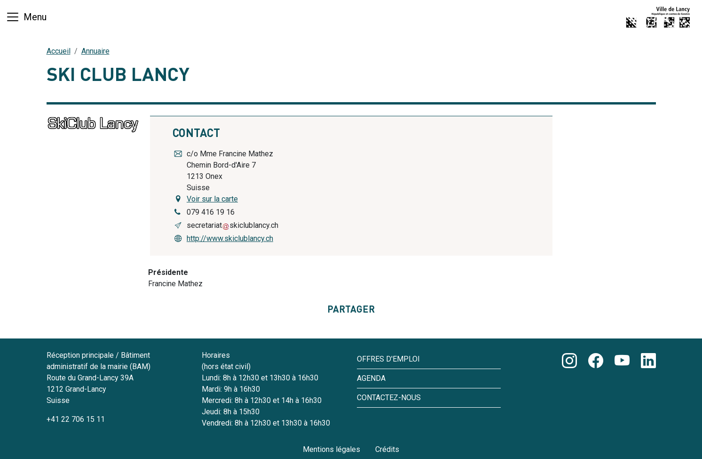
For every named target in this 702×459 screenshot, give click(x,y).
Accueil (59, 51)
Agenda (371, 378)
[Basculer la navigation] (26, 17)
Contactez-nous (389, 397)
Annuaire (95, 51)
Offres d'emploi (388, 358)
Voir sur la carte (212, 198)
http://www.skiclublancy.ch (230, 238)
